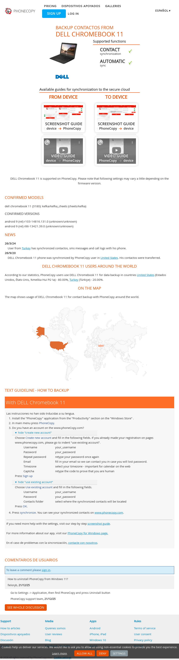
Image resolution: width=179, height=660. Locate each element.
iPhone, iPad (98, 634)
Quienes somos (55, 628)
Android (95, 628)
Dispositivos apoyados (80, 6)
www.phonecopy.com (109, 512)
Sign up (54, 13)
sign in (46, 570)
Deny (102, 653)
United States (109, 258)
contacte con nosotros (82, 543)
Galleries (113, 6)
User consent (142, 634)
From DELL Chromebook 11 (63, 117)
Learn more (59, 653)
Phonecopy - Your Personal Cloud (20, 11)
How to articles (10, 628)
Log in (73, 13)
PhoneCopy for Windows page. (88, 533)
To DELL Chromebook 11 (116, 117)
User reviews (53, 634)
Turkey (26, 248)
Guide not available (63, 151)
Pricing (50, 6)
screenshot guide (98, 523)
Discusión (6, 640)
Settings (119, 653)
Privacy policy (143, 640)
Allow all (84, 653)
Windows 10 (98, 640)
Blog (48, 640)
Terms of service (144, 628)
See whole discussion (25, 607)
